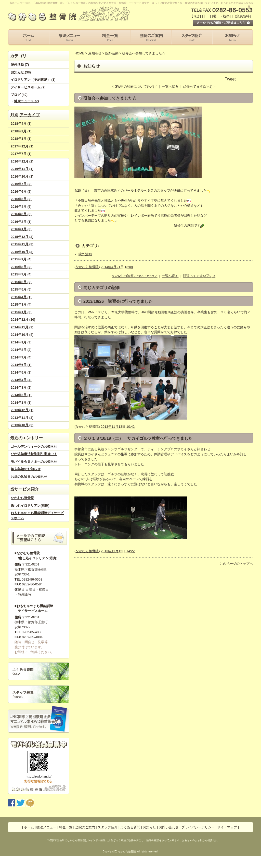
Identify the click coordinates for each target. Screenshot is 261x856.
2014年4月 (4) (21, 380)
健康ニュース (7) (26, 101)
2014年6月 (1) (21, 365)
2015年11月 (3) (22, 244)
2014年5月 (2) (21, 372)
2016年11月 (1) (22, 169)
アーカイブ (29, 115)
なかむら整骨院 (22, 498)
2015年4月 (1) (21, 297)
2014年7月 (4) (21, 357)
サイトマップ (227, 827)
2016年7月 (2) (21, 184)
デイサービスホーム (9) (28, 87)
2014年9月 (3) (21, 342)
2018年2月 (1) (21, 131)
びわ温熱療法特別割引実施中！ (34, 454)
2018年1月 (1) (21, 139)
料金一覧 (65, 827)
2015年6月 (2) (21, 282)
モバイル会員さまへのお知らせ (34, 462)
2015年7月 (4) (21, 274)
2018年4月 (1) (21, 123)
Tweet (230, 79)
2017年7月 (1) (21, 154)
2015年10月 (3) (22, 252)
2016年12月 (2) (22, 161)
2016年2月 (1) (21, 222)
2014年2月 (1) (21, 395)
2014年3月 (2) (21, 387)
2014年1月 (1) (21, 402)
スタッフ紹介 (108, 827)
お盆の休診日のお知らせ (29, 477)
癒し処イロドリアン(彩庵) (30, 505)
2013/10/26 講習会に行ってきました (118, 301)
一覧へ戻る (170, 86)
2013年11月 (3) (22, 418)
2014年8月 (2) (21, 350)
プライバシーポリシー (198, 827)
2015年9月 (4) (21, 259)
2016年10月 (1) (22, 176)
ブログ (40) (19, 95)
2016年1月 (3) (21, 229)
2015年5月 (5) (21, 289)
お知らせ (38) (21, 72)
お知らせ (94, 53)
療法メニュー (46, 827)
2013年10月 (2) (22, 425)
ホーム (29, 827)
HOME (79, 53)
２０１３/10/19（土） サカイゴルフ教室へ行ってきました (137, 438)
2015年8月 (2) (21, 267)
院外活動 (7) (20, 64)
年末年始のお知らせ (26, 469)
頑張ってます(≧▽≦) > (199, 86)
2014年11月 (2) (22, 327)
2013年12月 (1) (22, 410)
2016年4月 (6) (21, 207)
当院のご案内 (85, 827)
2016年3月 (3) (21, 214)
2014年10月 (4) (22, 335)
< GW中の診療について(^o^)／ (135, 86)
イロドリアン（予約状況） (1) (33, 80)
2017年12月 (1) (22, 146)
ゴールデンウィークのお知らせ (34, 446)
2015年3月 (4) (21, 304)
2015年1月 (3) (21, 312)
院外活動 (112, 53)
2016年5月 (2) (21, 199)
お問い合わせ (169, 827)
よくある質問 (130, 827)
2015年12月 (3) (22, 237)
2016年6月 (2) (21, 191)
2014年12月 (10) (23, 319)
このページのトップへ (236, 563)
